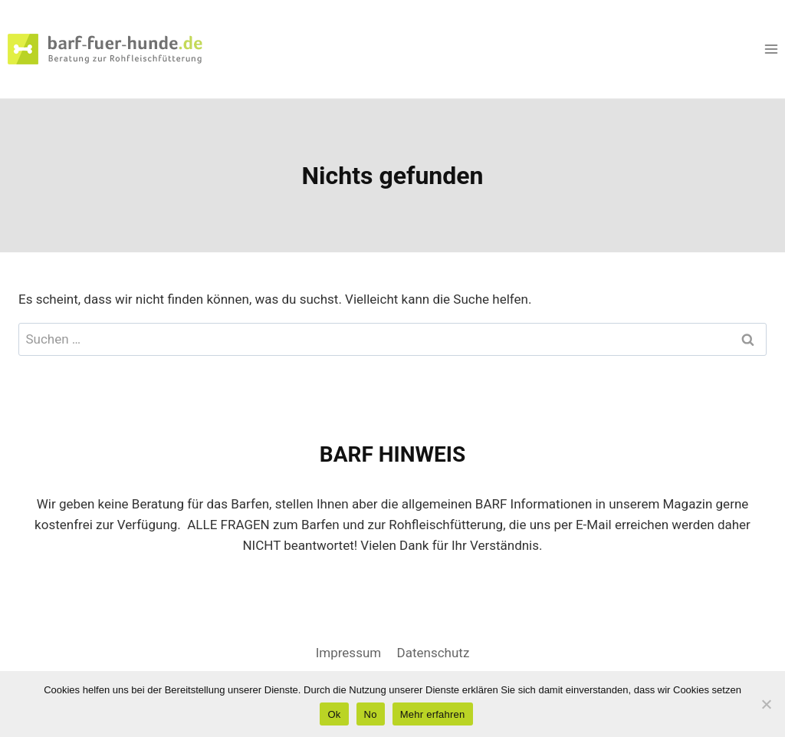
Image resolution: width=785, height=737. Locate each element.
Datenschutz (433, 652)
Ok (333, 714)
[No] (766, 704)
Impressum (349, 652)
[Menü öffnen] (771, 49)
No (370, 714)
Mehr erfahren (432, 714)
